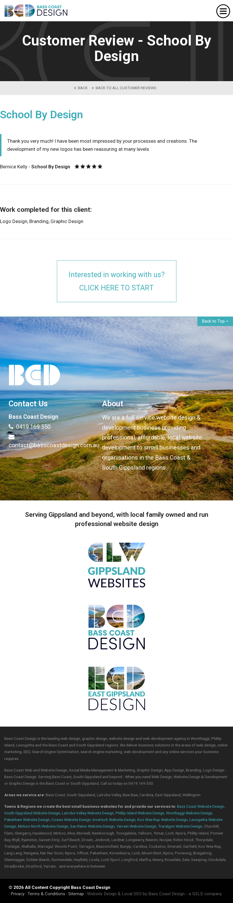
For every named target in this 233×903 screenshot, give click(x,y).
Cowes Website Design (71, 819)
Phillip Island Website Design (139, 813)
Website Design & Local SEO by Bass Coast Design (136, 893)
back (81, 87)
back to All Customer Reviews (124, 87)
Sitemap (76, 893)
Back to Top (215, 321)
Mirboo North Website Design (43, 826)
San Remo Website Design (92, 826)
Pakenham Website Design (27, 819)
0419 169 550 (30, 426)
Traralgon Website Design (180, 826)
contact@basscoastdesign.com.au (51, 441)
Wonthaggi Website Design (189, 813)
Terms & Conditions (46, 893)
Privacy (17, 893)
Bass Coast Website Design (200, 806)
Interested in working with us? (117, 281)
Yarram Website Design (136, 826)
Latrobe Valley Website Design (88, 813)
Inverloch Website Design (114, 819)
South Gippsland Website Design (32, 813)
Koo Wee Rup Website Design (162, 819)
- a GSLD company (204, 893)
